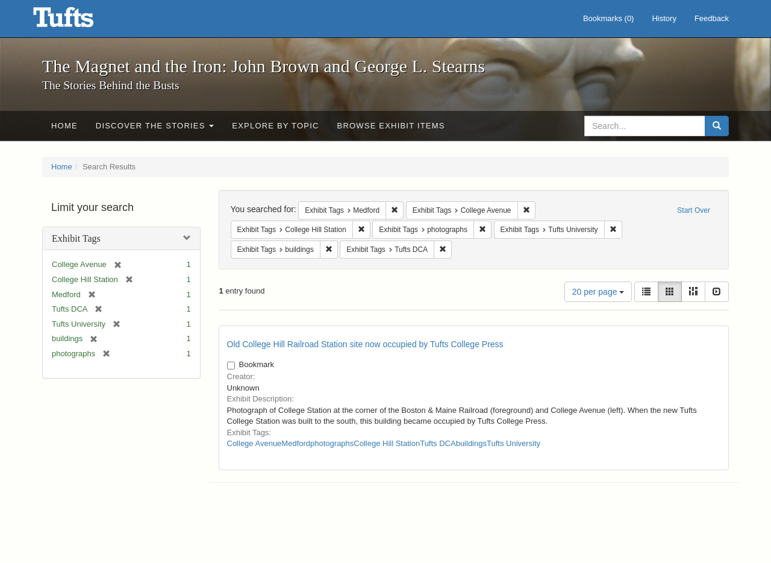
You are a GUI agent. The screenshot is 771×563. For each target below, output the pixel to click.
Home (64, 125)
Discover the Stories (155, 125)
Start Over (693, 210)
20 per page (598, 292)
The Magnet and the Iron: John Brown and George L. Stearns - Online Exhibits (78, 21)
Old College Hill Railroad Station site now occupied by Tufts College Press (365, 344)
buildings (471, 443)
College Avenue (254, 443)
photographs (332, 443)
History (664, 18)
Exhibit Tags (76, 238)
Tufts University (513, 443)
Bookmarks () (608, 18)
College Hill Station (387, 443)
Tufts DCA (437, 443)
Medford (295, 443)
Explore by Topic (275, 125)
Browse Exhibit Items (391, 125)
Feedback (712, 18)
